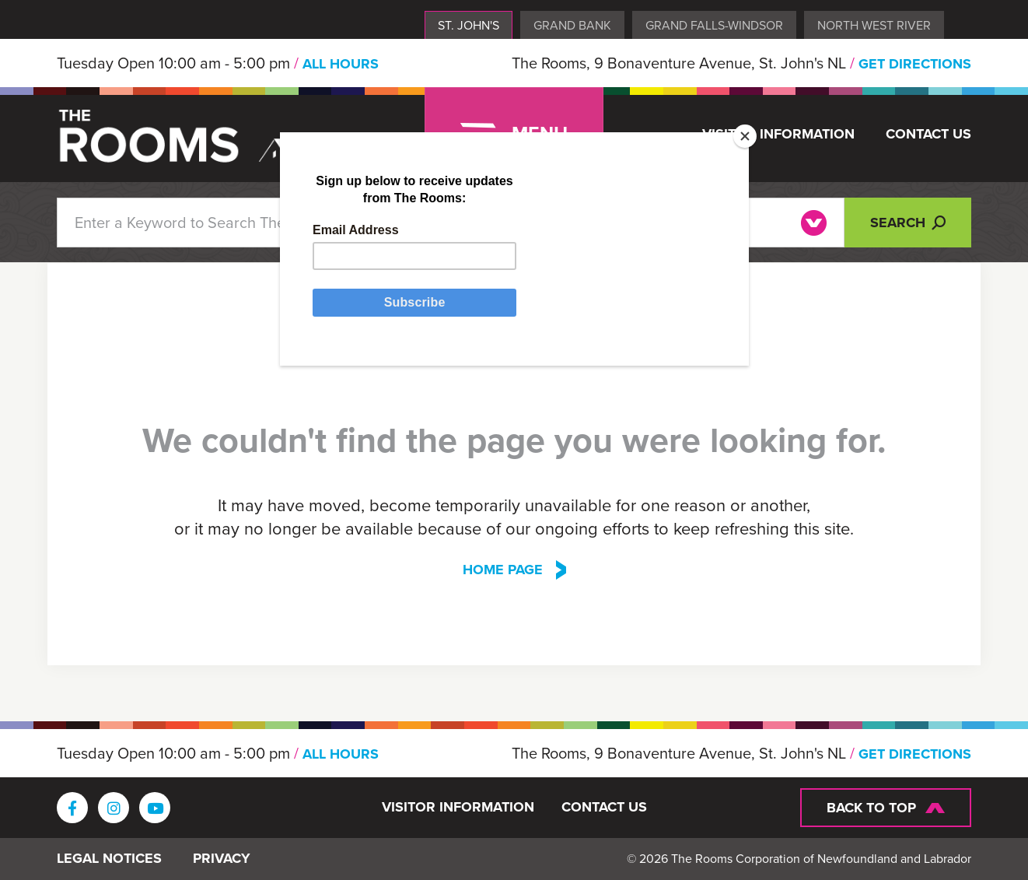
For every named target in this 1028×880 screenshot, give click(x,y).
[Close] (745, 136)
